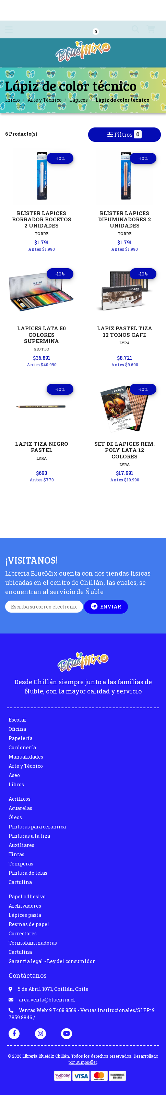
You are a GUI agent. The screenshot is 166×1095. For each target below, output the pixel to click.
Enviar (106, 606)
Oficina (17, 729)
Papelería (21, 738)
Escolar (17, 719)
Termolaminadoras (33, 942)
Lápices (78, 100)
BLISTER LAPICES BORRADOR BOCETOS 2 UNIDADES (41, 219)
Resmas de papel (29, 924)
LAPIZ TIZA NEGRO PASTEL (41, 446)
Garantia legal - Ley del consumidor (52, 961)
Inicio (12, 100)
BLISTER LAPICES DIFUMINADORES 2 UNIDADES (124, 219)
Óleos (15, 817)
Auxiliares (21, 845)
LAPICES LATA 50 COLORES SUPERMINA (41, 334)
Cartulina (20, 882)
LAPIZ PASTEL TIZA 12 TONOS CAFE (124, 331)
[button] (131, 29)
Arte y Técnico (44, 100)
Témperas (21, 863)
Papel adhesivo (27, 896)
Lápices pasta (25, 915)
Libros (16, 784)
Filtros (124, 134)
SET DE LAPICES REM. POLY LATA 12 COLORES (124, 449)
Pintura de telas (28, 873)
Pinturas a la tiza (29, 836)
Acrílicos (20, 799)
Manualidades (26, 756)
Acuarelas (20, 808)
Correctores (23, 933)
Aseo (14, 775)
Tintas (16, 854)
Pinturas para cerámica (37, 826)
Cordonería (22, 747)
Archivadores (25, 905)
